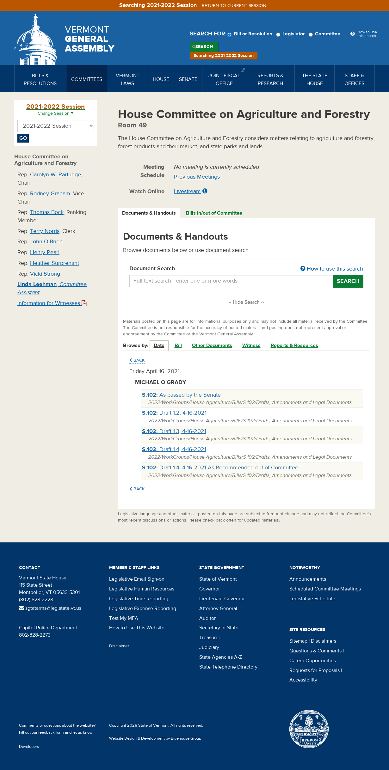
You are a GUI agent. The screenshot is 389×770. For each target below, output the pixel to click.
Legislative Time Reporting (138, 599)
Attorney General (218, 608)
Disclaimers (323, 641)
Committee (325, 34)
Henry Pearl (44, 252)
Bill (178, 345)
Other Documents (212, 345)
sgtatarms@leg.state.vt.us (50, 608)
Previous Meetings (197, 176)
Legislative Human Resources (141, 589)
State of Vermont (218, 579)
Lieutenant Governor (222, 599)
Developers (29, 746)
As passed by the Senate (181, 395)
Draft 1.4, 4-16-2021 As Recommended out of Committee (220, 467)
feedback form (51, 732)
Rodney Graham (50, 193)
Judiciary (209, 647)
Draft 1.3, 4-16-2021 (174, 431)
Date (159, 345)
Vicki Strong (45, 274)
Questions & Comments (315, 651)
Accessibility (303, 680)
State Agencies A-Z (220, 657)
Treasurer (209, 637)
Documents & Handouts (149, 213)
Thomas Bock (47, 212)
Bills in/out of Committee (214, 213)
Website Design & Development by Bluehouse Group (155, 738)
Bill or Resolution (250, 34)
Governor (209, 589)
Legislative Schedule (312, 599)
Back (137, 360)
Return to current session (234, 6)
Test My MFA (123, 618)
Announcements (307, 579)
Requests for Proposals (314, 670)
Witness (251, 345)
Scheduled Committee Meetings (325, 589)
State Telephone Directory (228, 667)
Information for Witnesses (51, 303)
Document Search (246, 269)
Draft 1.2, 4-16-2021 (174, 413)
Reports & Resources (294, 345)
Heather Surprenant (54, 263)
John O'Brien (46, 241)
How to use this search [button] (331, 268)
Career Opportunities (312, 660)
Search (204, 47)
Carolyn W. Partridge (55, 174)
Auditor (207, 618)
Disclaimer (119, 646)
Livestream (187, 191)
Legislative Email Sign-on (136, 579)
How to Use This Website (136, 628)
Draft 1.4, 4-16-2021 (174, 449)
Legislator (291, 34)
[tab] (149, 213)
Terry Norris (44, 231)
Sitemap (298, 641)
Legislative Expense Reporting (142, 608)
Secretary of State (218, 628)
